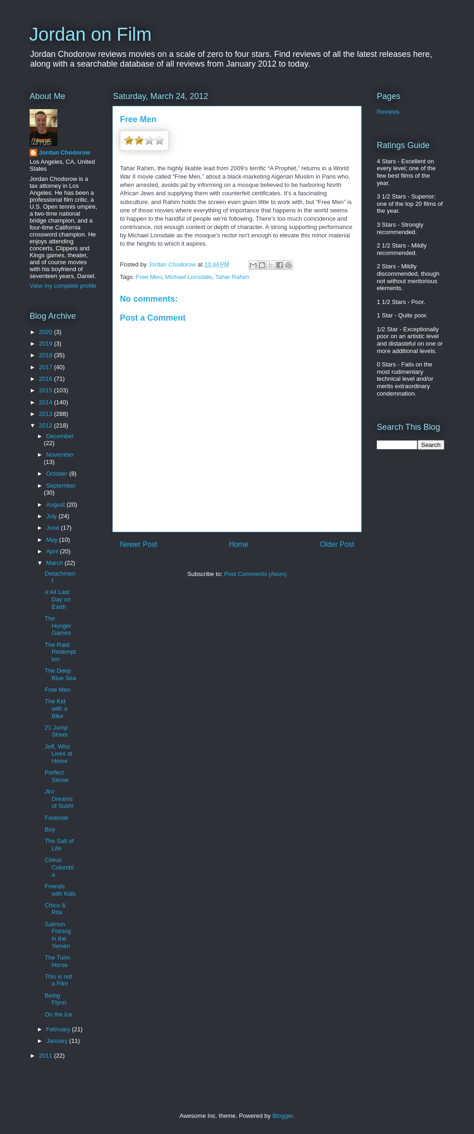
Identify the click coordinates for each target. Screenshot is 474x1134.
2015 (46, 390)
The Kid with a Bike (55, 708)
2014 (46, 402)
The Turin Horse (57, 961)
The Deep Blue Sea (60, 674)
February (59, 1029)
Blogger (282, 1115)
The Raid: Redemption (60, 652)
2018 (46, 355)
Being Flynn (55, 999)
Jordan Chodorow (64, 152)
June (53, 527)
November (60, 454)
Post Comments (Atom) (255, 573)
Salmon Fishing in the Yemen (57, 935)
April (53, 551)
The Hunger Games (57, 625)
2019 (46, 343)
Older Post (337, 544)
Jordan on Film (90, 34)
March (55, 562)
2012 (46, 425)
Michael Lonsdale (188, 276)
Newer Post (138, 544)
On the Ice (58, 1014)
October (57, 473)
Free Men (149, 276)
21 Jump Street (56, 731)
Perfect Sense (56, 776)
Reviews (388, 111)
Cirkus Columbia (59, 867)
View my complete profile (63, 285)
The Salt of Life (59, 844)
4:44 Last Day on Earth (57, 599)
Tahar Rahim (232, 276)
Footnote (56, 817)
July (52, 516)
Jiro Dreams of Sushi (58, 798)
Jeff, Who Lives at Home (58, 753)
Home (239, 544)
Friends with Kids (59, 890)
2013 (46, 413)
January (57, 1040)
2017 (46, 367)
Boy (49, 829)
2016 (46, 378)
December (60, 436)
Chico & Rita (55, 909)
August (56, 504)
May (52, 539)
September (61, 485)
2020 (46, 331)
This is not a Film (58, 980)
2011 (46, 1055)
